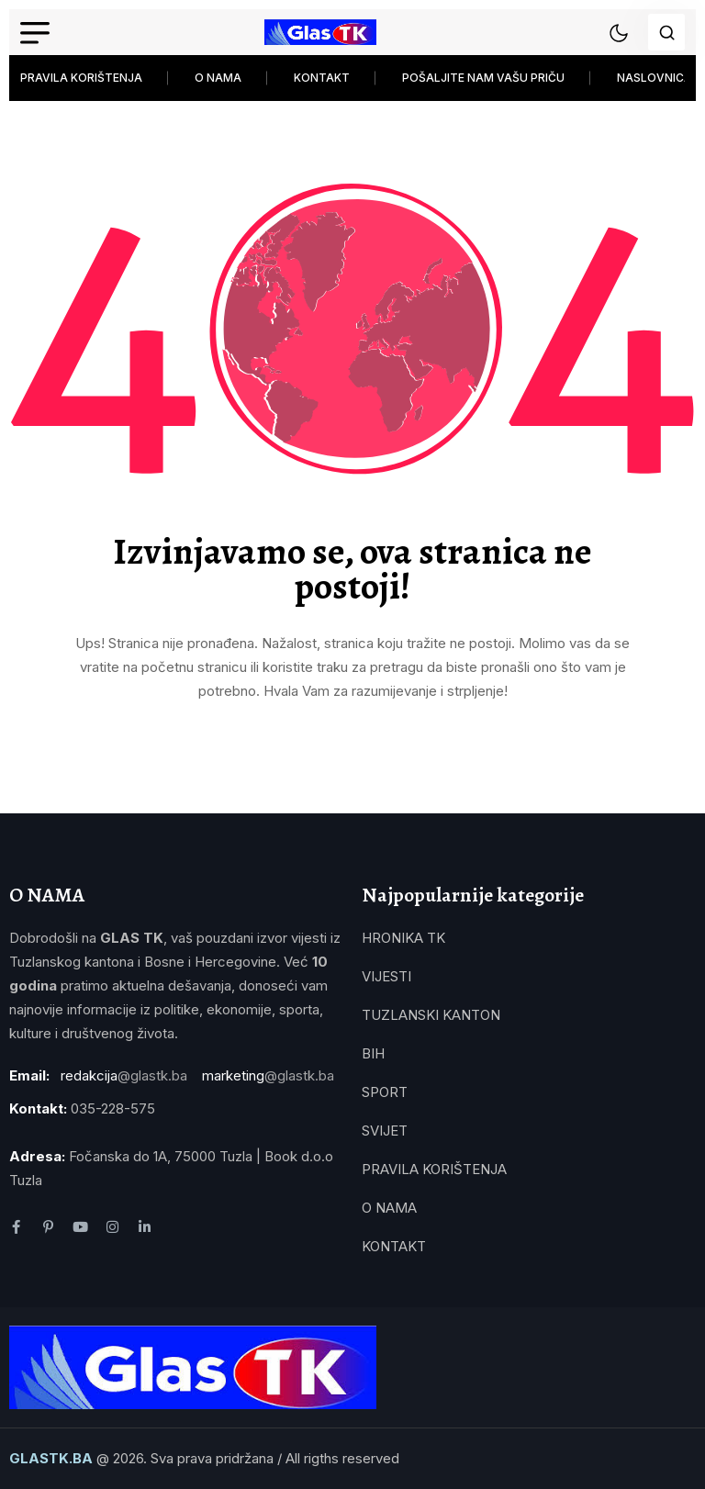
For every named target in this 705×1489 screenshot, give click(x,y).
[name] (320, 32)
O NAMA (218, 77)
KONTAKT (322, 77)
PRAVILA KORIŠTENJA (81, 77)
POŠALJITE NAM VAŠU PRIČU (483, 77)
